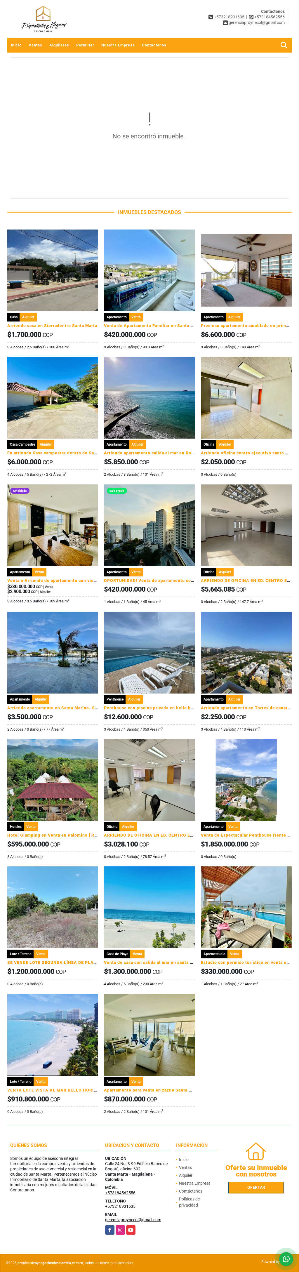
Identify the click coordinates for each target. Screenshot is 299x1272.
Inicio (16, 45)
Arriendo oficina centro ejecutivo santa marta (249, 453)
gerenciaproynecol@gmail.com (133, 1219)
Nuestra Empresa (118, 45)
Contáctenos (154, 45)
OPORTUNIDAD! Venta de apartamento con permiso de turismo (170, 580)
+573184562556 (269, 17)
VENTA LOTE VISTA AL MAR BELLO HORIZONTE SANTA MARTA (74, 1090)
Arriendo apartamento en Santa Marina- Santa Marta (62, 707)
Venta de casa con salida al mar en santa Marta (153, 962)
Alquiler (185, 1175)
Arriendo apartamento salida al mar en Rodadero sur (159, 453)
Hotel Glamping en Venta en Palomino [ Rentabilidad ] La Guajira (75, 835)
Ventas (35, 45)
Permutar (85, 45)
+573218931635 (229, 17)
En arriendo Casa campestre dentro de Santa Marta (60, 453)
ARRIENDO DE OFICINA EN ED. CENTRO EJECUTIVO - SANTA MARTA (176, 835)
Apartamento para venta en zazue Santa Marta (152, 1090)
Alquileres (59, 45)
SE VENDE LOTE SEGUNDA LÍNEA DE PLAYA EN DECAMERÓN (71, 962)
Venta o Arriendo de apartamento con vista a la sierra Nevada (71, 580)
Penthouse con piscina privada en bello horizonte (156, 707)
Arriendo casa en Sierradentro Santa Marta (52, 325)
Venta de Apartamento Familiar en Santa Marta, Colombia (164, 325)
